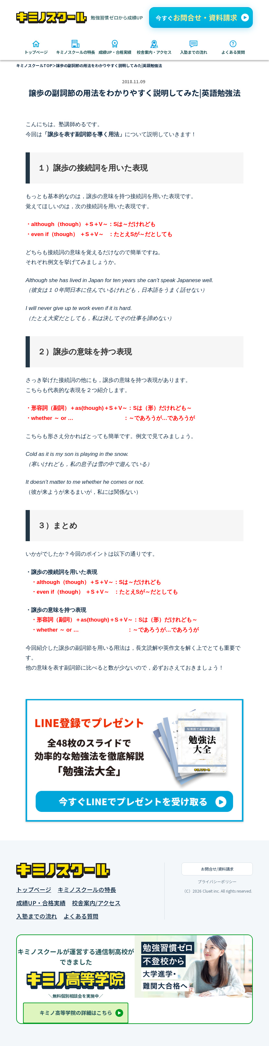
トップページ (33, 889)
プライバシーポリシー (217, 881)
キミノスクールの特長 (87, 889)
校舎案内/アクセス (96, 902)
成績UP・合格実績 (40, 902)
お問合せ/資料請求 (217, 869)
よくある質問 (81, 916)
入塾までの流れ (36, 916)
